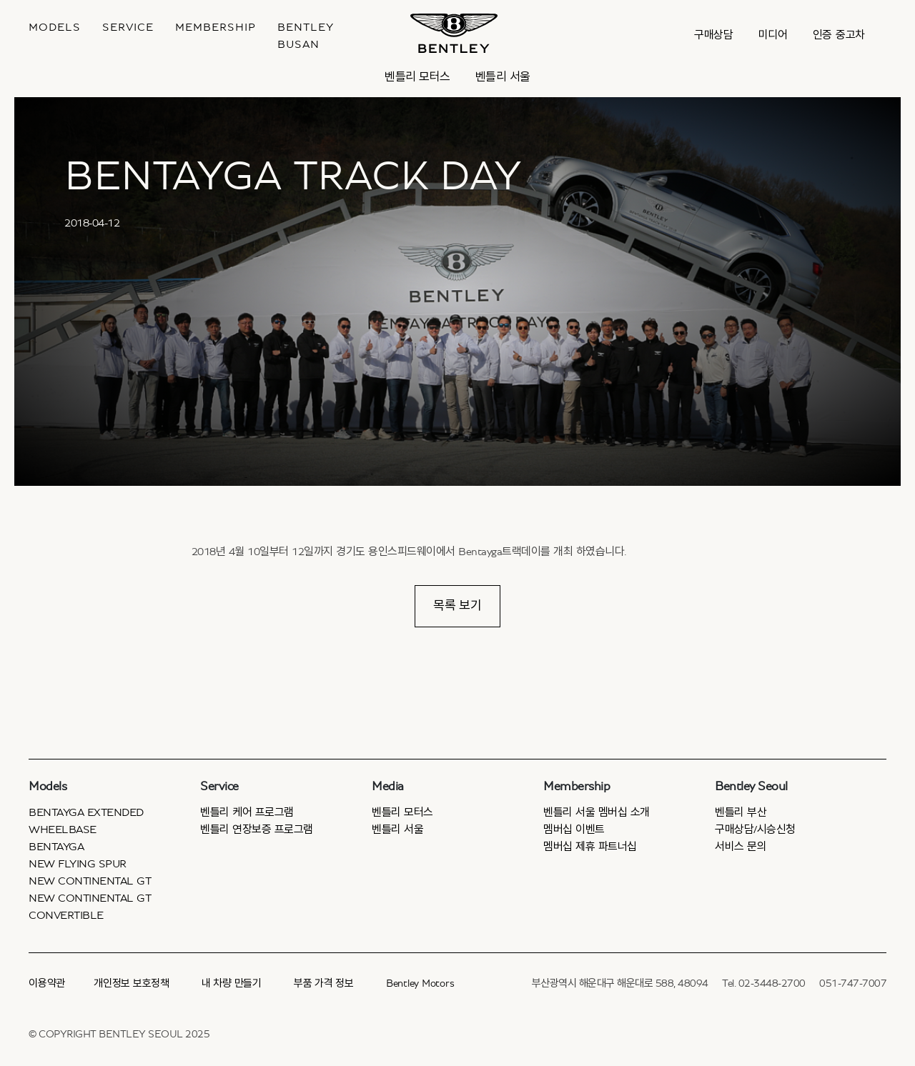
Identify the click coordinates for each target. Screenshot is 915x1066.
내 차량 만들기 (232, 983)
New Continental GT (90, 881)
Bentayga (56, 846)
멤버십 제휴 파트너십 (590, 846)
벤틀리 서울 (502, 77)
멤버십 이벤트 (574, 829)
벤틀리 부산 (740, 812)
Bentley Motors (420, 983)
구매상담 (713, 35)
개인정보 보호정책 (131, 983)
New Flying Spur (78, 864)
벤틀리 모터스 (417, 77)
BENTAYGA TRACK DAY (292, 176)
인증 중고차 (839, 35)
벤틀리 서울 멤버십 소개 (596, 812)
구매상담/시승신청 (755, 829)
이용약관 (47, 983)
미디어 (773, 35)
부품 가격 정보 (324, 983)
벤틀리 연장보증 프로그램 (256, 829)
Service (128, 27)
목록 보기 (457, 605)
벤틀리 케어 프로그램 (247, 812)
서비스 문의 (740, 846)
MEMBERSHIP (215, 27)
